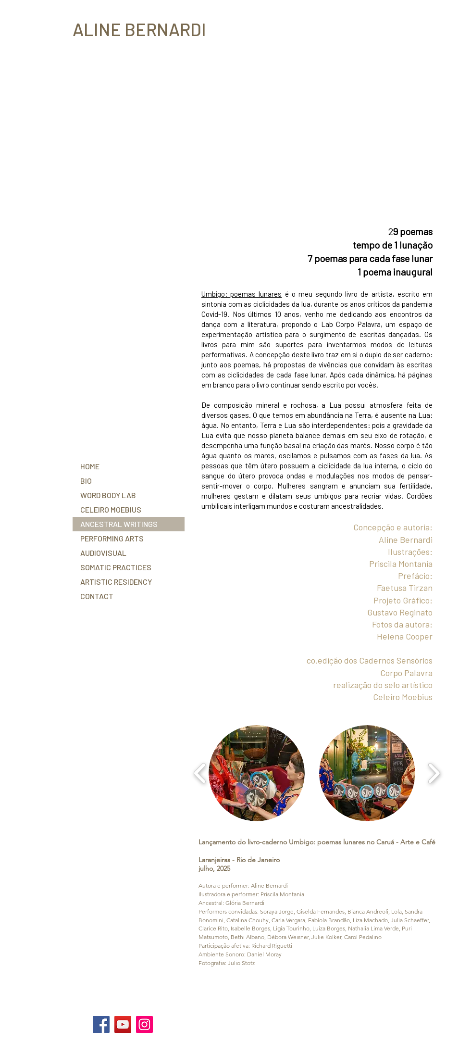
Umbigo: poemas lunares (241, 293)
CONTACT (96, 596)
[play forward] (434, 773)
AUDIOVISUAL (103, 552)
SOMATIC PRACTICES (115, 567)
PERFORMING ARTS (112, 538)
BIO (86, 480)
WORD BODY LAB (108, 495)
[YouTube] (122, 1024)
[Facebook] (101, 1024)
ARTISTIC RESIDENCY (116, 581)
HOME (89, 466)
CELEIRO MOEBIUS (110, 509)
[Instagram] (144, 1024)
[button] (257, 773)
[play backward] (200, 773)
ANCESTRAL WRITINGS (119, 523)
